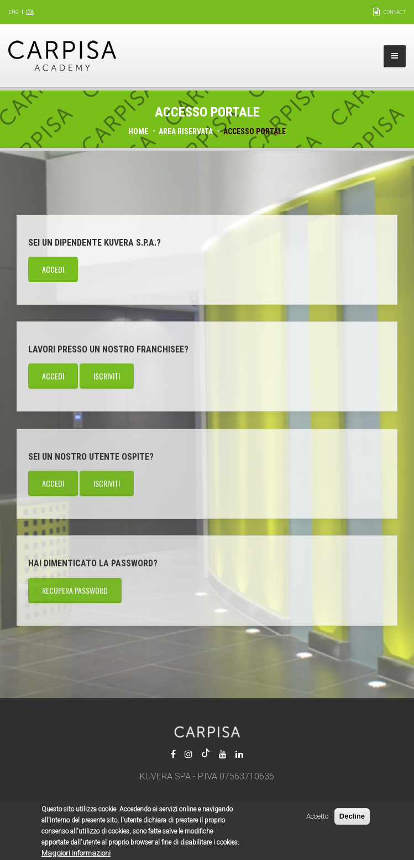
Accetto (317, 820)
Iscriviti (106, 376)
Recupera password (75, 591)
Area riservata (186, 131)
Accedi (53, 269)
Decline (352, 820)
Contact (395, 12)
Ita (30, 12)
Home (138, 131)
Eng (13, 12)
